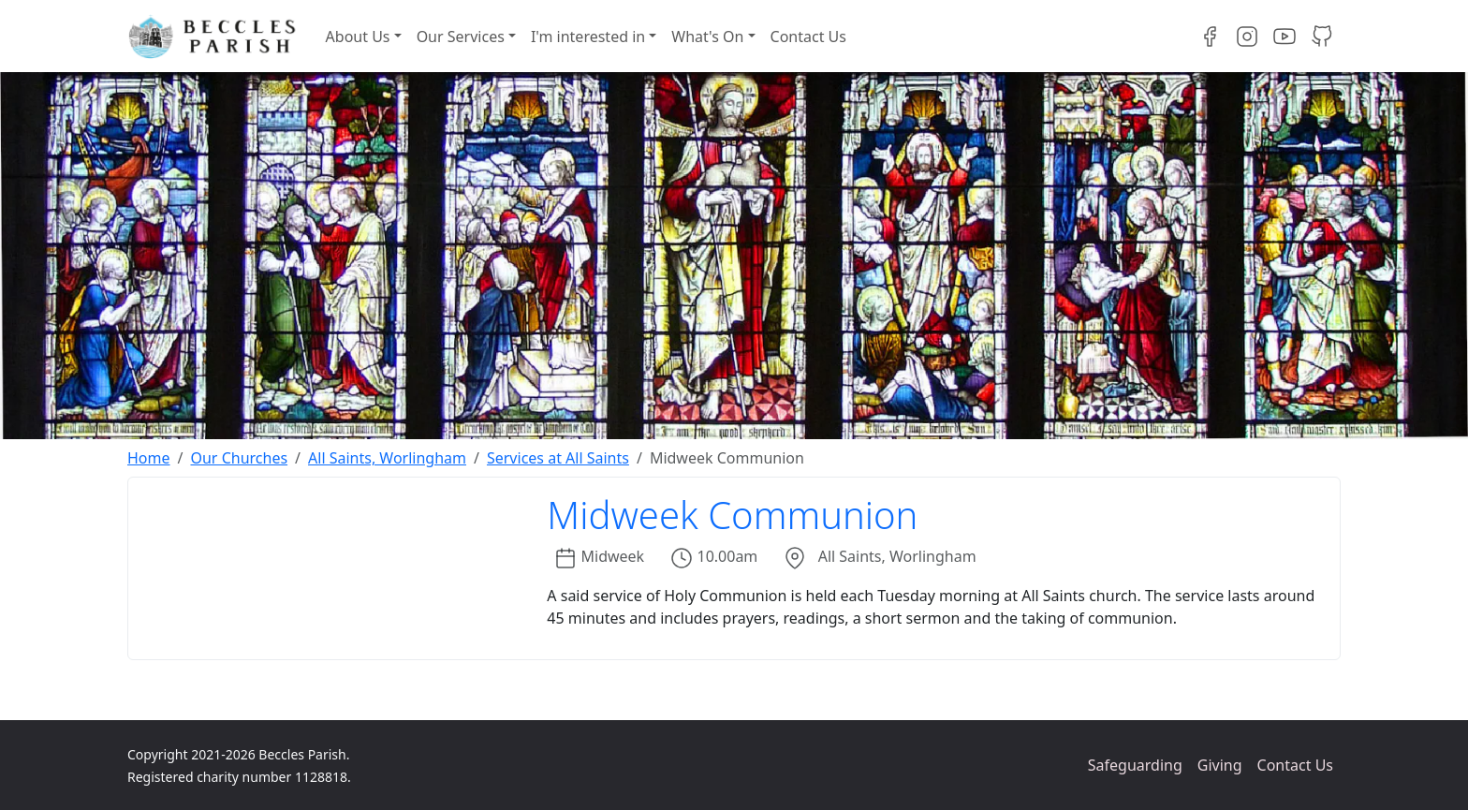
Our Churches (238, 458)
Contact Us (808, 36)
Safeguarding (1135, 765)
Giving (1219, 765)
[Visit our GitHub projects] (1322, 36)
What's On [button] (707, 36)
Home (148, 458)
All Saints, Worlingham (387, 458)
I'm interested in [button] (588, 36)
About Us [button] (358, 36)
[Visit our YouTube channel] (1284, 36)
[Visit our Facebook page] (1209, 36)
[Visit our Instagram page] (1247, 36)
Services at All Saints (558, 458)
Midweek (613, 556)
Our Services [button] (461, 36)
